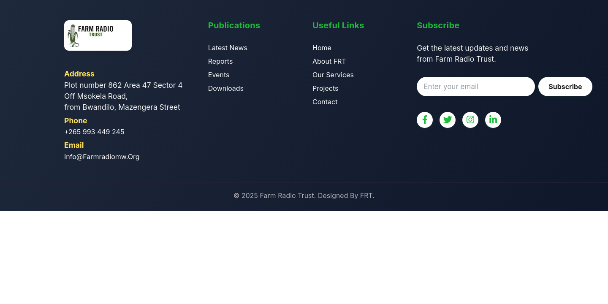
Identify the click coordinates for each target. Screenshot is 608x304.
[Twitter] (448, 120)
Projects (325, 88)
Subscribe (565, 86)
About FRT (329, 61)
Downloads (226, 88)
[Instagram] (470, 120)
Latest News (227, 47)
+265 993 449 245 (94, 132)
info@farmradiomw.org (102, 156)
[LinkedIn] (493, 120)
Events (219, 75)
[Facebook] (425, 120)
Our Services (333, 75)
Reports (220, 61)
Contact (324, 102)
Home (321, 47)
